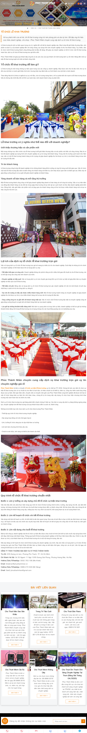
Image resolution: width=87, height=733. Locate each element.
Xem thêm (15, 645)
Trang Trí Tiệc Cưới (43, 611)
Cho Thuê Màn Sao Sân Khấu (15, 612)
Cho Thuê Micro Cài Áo (14, 669)
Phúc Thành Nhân (7, 388)
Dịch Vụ (33, 28)
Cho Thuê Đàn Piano (72, 611)
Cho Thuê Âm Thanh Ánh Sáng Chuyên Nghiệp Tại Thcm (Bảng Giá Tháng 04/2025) (72, 673)
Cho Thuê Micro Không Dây (43, 671)
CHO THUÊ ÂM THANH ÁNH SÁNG (49, 28)
